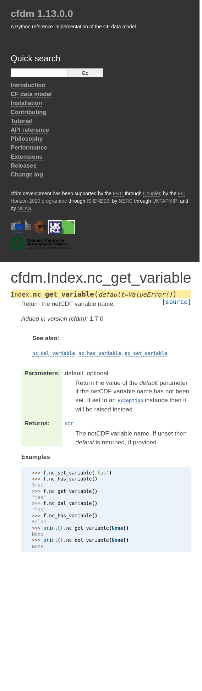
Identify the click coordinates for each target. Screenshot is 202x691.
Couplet (151, 193)
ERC (118, 193)
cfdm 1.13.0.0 (42, 13)
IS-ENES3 (98, 201)
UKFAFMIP (164, 201)
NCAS (24, 208)
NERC (126, 201)
